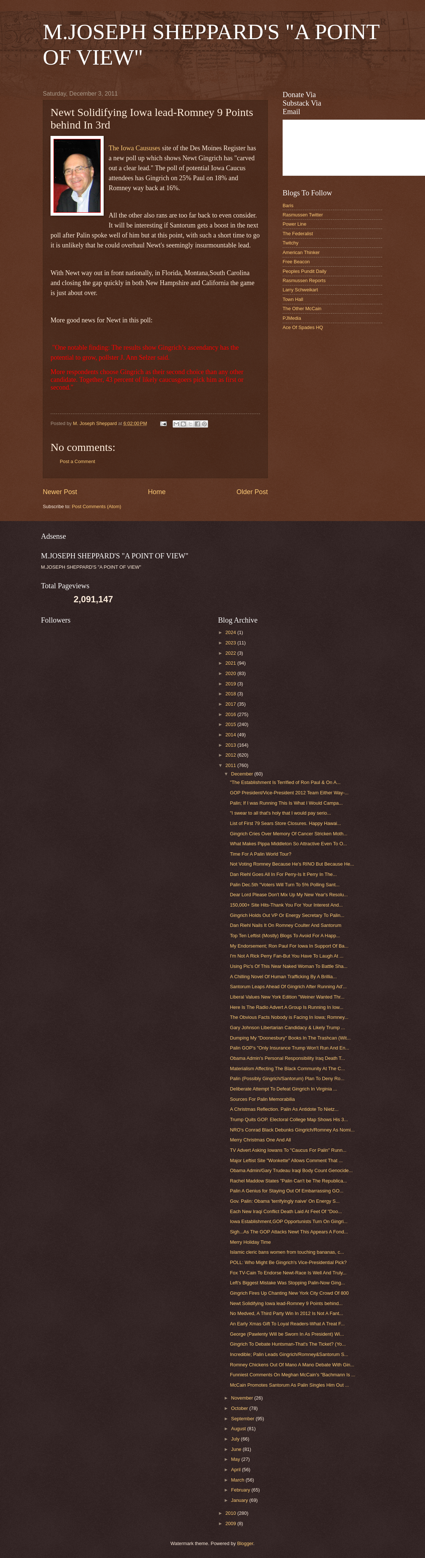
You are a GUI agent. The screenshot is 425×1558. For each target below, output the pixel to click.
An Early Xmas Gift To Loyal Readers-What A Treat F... (287, 1323)
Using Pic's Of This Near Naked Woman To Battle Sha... (289, 966)
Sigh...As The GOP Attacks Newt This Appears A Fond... (289, 1232)
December (242, 774)
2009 (231, 1523)
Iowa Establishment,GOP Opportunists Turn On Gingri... (289, 1221)
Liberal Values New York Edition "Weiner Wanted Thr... (287, 997)
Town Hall (293, 299)
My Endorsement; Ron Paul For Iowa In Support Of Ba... (289, 946)
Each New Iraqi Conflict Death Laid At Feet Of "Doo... (286, 1211)
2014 (231, 734)
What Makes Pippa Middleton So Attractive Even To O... (288, 843)
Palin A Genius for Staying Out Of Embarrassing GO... (286, 1191)
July (236, 1439)
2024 (231, 632)
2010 (231, 1513)
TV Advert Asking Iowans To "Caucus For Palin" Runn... (288, 1150)
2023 (231, 643)
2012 (231, 755)
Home (157, 492)
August (239, 1428)
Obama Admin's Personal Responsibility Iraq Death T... (287, 1058)
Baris (288, 205)
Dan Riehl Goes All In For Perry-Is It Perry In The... (283, 874)
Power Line (294, 224)
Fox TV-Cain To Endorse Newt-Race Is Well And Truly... (288, 1272)
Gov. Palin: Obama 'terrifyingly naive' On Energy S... (284, 1201)
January (240, 1500)
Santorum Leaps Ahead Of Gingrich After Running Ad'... (288, 986)
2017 (231, 704)
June (237, 1449)
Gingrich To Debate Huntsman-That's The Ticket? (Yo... (288, 1344)
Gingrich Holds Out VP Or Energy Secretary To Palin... (287, 915)
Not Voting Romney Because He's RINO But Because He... (292, 864)
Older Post (252, 492)
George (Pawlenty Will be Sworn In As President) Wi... (287, 1334)
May (236, 1459)
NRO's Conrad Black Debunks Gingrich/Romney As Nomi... (292, 1130)
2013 (231, 745)
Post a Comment (77, 461)
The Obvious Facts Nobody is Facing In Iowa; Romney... (289, 1017)
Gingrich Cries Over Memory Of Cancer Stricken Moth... (288, 833)
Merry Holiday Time (250, 1242)
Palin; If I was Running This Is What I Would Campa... (286, 803)
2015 (231, 724)
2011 (231, 765)
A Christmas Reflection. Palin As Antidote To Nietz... (284, 1109)
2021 (231, 663)
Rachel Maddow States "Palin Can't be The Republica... (288, 1181)
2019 (231, 683)
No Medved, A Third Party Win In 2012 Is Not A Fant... (286, 1313)
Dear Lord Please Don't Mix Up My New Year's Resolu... (289, 894)
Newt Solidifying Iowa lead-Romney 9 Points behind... (286, 1303)
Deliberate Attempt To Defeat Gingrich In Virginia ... (283, 1089)
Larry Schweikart (300, 289)
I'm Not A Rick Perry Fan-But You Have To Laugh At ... (286, 956)
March (238, 1480)
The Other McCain (302, 308)
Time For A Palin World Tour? (260, 854)
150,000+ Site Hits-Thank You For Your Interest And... (286, 905)
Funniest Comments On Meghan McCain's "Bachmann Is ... (292, 1374)
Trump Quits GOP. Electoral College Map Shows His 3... (289, 1119)
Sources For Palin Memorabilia (262, 1099)
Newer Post (60, 492)
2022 (231, 653)
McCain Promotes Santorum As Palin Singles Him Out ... (289, 1385)
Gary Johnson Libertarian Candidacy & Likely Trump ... (287, 1027)
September (243, 1418)
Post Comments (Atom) (96, 506)
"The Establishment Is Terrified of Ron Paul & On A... (285, 782)
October (240, 1408)
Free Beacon (296, 261)
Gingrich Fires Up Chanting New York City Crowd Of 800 (289, 1293)
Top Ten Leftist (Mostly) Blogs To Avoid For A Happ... (285, 935)
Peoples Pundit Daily (304, 271)
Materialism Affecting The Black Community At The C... (287, 1068)
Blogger (245, 1543)
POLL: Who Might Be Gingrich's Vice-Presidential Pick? (288, 1262)
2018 (231, 693)
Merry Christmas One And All (260, 1140)
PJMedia (292, 318)
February (241, 1490)
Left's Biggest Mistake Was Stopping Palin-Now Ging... (287, 1282)
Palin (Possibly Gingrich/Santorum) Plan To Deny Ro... (287, 1078)
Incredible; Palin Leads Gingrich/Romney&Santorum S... (289, 1354)
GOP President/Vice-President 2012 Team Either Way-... (289, 792)
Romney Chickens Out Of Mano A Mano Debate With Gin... (292, 1364)
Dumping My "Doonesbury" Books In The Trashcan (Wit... (290, 1038)
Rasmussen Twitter (303, 215)
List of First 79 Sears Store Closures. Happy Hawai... (285, 823)
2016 (231, 714)
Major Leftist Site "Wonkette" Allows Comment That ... (286, 1160)
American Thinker (301, 252)
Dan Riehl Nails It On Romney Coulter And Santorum (285, 925)
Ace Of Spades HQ (303, 327)
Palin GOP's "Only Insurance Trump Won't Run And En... (289, 1048)
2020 (231, 673)
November (242, 1398)
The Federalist (298, 233)
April (236, 1469)
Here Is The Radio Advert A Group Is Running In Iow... (286, 1007)
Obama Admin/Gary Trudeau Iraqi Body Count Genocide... (291, 1170)
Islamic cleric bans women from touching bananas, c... (287, 1252)
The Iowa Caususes (135, 148)
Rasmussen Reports (304, 280)
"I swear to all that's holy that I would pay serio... (280, 813)
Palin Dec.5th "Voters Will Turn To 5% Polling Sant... (284, 884)
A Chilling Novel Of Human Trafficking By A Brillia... (283, 976)
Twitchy (290, 243)
